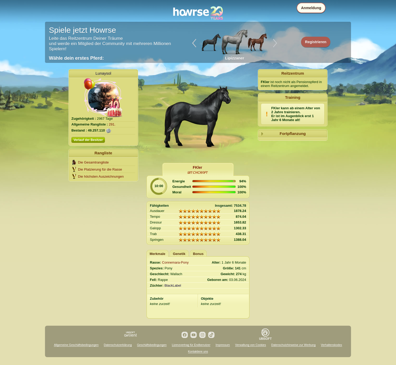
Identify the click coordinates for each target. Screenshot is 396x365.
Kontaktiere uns (198, 351)
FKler (197, 167)
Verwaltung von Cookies (250, 344)
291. (112, 124)
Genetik (179, 254)
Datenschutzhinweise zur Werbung (293, 344)
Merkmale (157, 254)
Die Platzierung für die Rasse (100, 169)
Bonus (198, 254)
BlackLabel (173, 285)
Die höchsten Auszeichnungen (101, 176)
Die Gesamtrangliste (93, 162)
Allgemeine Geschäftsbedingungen (76, 344)
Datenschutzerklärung (118, 344)
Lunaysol (103, 73)
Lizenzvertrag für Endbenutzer (191, 344)
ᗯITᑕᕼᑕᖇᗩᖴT (197, 173)
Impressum (223, 344)
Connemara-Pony (175, 262)
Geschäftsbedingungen (152, 344)
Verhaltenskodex (331, 344)
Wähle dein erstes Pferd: (76, 58)
